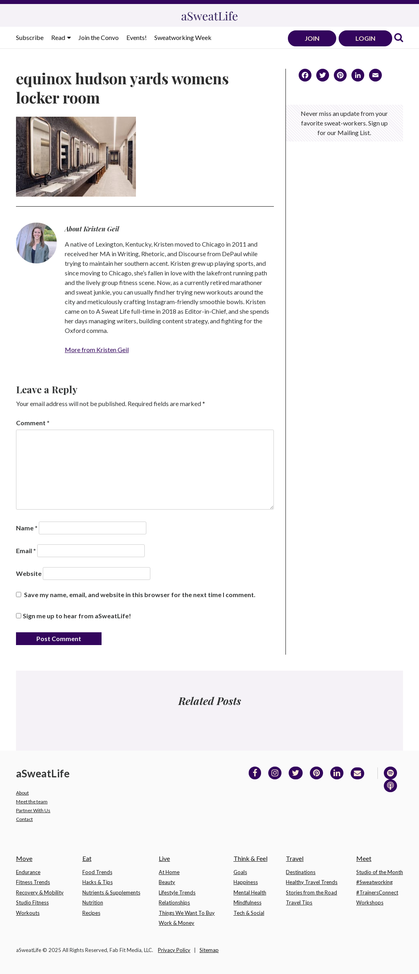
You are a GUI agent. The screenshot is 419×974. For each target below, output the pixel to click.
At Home (169, 872)
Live (164, 858)
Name (27, 528)
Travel (294, 858)
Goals (240, 872)
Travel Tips (299, 902)
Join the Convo (98, 37)
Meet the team (32, 802)
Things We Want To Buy (187, 913)
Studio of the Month (379, 872)
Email (26, 550)
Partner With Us (33, 810)
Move (24, 858)
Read (58, 37)
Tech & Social (248, 913)
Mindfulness (247, 902)
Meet (363, 858)
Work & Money (176, 923)
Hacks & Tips (97, 882)
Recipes (91, 913)
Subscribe (30, 37)
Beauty (167, 882)
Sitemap (209, 950)
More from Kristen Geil (97, 349)
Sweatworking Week (182, 37)
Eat (87, 858)
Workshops (369, 902)
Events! (136, 37)
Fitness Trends (33, 882)
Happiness (245, 882)
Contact (24, 819)
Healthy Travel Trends (311, 882)
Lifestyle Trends (177, 892)
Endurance (28, 872)
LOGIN (365, 38)
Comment (33, 422)
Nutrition (92, 902)
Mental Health (249, 892)
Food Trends (97, 872)
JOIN (312, 38)
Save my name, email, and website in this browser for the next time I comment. (139, 594)
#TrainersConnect (377, 892)
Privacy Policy (174, 950)
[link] (398, 38)
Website (29, 573)
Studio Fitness (32, 902)
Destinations (300, 872)
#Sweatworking (374, 882)
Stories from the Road (311, 892)
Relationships (174, 902)
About (22, 793)
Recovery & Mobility (40, 892)
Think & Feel (250, 858)
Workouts (28, 913)
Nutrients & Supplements (111, 892)
